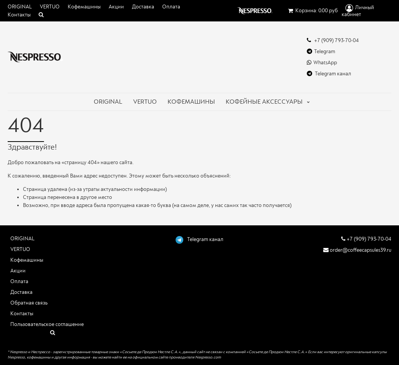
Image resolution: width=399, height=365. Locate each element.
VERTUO (50, 7)
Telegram (321, 51)
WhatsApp (322, 62)
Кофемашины (84, 7)
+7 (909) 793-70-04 (333, 40)
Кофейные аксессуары (264, 102)
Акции (116, 7)
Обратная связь (28, 303)
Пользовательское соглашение (47, 324)
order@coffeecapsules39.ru (357, 250)
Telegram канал (329, 74)
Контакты (19, 15)
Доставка (143, 7)
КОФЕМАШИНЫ (191, 102)
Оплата (171, 7)
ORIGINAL (20, 7)
